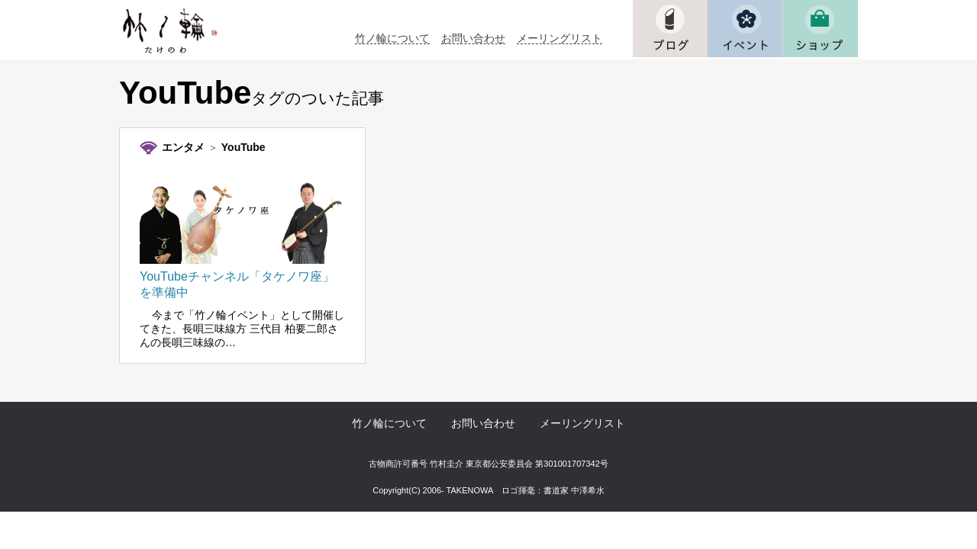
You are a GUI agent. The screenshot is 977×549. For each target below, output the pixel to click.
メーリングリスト (559, 38)
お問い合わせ (473, 38)
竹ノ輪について (392, 38)
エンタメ (183, 147)
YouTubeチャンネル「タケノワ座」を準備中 (242, 277)
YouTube (243, 147)
